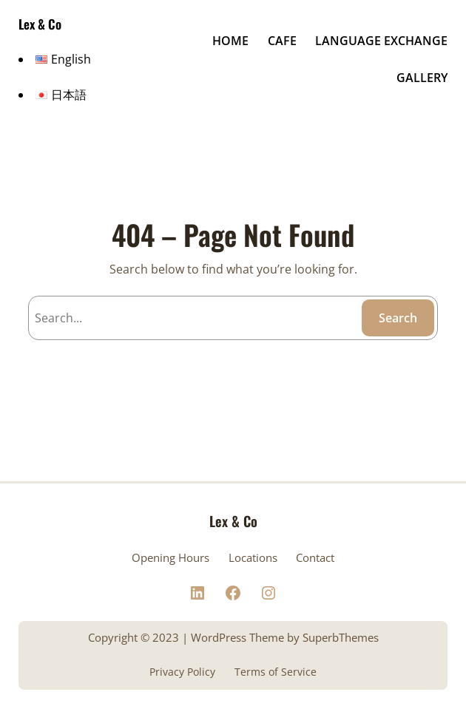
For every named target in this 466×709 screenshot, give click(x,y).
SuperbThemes (341, 637)
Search (398, 318)
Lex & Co (39, 23)
